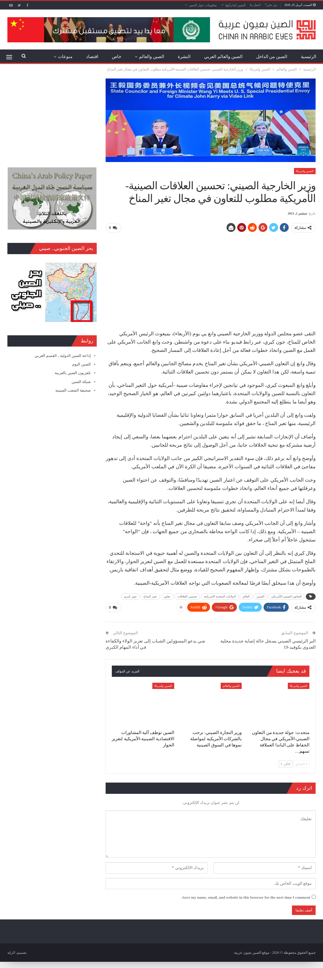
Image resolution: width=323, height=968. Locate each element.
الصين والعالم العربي (223, 56)
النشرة (184, 56)
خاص (116, 56)
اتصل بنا (255, 5)
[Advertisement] (211, 279)
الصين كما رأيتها (235, 5)
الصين (260, 596)
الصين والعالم (151, 56)
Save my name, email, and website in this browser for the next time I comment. (245, 897)
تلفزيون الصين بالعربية (73, 373)
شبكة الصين (81, 381)
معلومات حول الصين (203, 5)
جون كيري (130, 596)
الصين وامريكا (305, 171)
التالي (285, 763)
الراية (11, 952)
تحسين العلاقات (187, 596)
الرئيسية (308, 56)
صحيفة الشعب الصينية (73, 390)
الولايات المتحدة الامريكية (219, 596)
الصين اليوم (81, 364)
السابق (301, 763)
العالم (246, 596)
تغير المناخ (150, 596)
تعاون (167, 596)
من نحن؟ (271, 5)
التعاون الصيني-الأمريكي (286, 596)
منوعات (65, 56)
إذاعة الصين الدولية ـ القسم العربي (63, 355)
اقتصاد (92, 56)
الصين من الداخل (272, 56)
